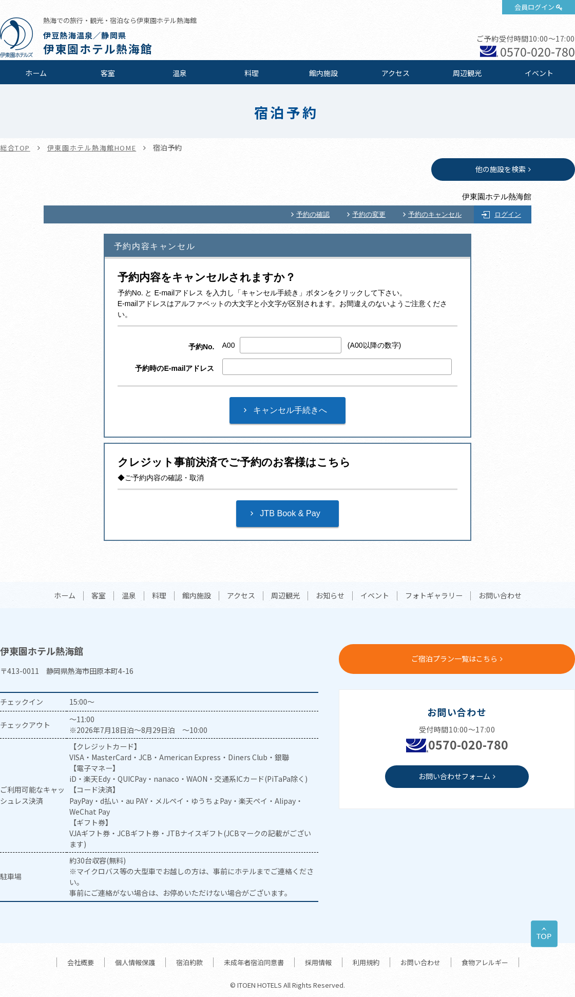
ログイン (507, 214)
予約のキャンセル (435, 214)
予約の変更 (369, 214)
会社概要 (80, 962)
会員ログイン (534, 7)
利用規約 (366, 962)
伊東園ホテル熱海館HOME (91, 148)
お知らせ (330, 595)
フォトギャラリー (434, 595)
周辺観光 (467, 73)
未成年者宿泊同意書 (254, 962)
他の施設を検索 (500, 169)
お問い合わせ (500, 595)
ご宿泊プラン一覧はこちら (454, 658)
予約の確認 (313, 214)
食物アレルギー (485, 962)
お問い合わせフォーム (454, 776)
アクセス (395, 73)
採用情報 (318, 962)
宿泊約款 (189, 962)
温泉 (179, 73)
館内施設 (323, 73)
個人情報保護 (135, 962)
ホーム (36, 73)
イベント (539, 73)
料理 (251, 73)
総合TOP (15, 148)
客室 (108, 73)
